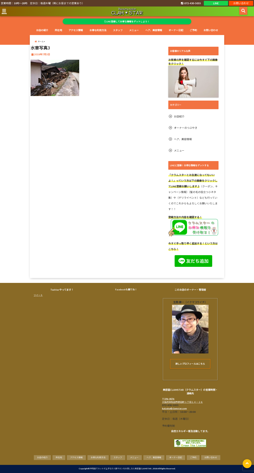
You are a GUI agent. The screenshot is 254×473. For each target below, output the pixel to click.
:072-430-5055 (191, 3)
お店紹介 (179, 116)
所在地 (58, 30)
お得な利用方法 (97, 30)
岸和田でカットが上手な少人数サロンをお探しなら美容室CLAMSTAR (120, 468)
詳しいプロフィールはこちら (190, 363)
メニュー (134, 30)
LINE (216, 3)
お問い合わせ (241, 3)
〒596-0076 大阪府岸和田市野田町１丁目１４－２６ (182, 401)
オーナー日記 (176, 30)
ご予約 (193, 30)
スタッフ (118, 30)
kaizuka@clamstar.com (174, 408)
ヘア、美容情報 (153, 30)
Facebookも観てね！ (126, 289)
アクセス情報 (76, 30)
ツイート (38, 295)
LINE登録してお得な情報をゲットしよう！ (127, 21)
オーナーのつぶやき (185, 127)
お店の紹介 (42, 30)
